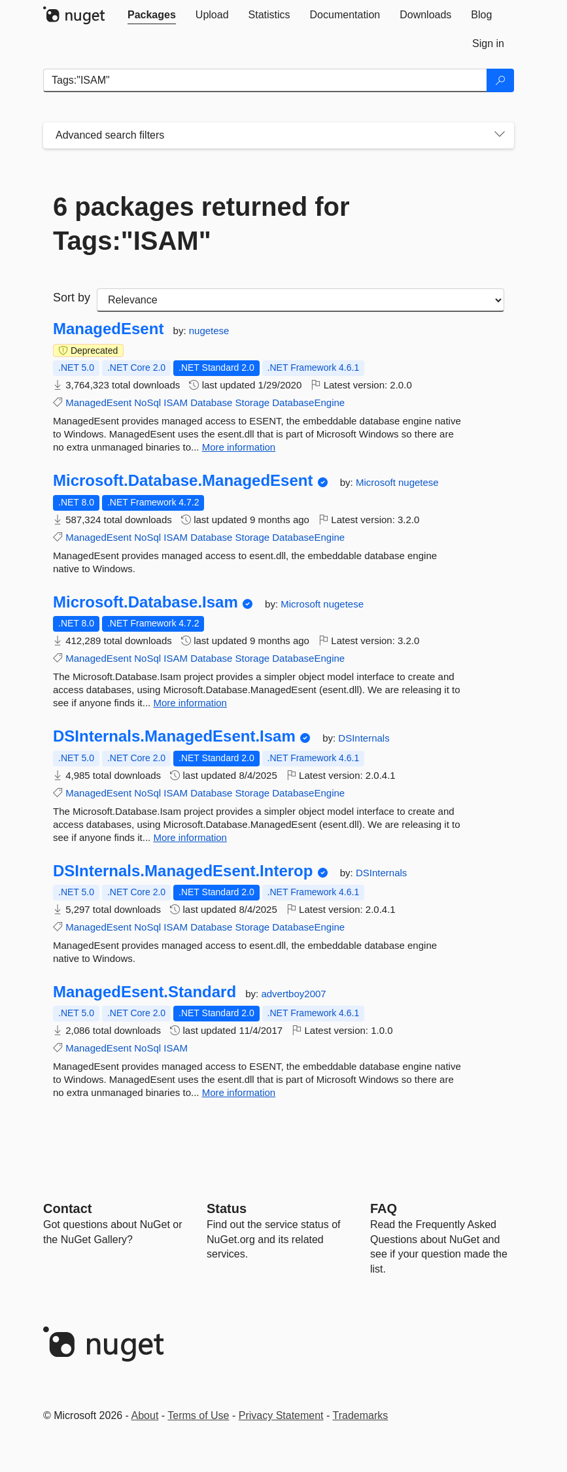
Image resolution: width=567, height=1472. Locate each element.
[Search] (500, 80)
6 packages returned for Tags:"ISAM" (201, 223)
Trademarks (360, 1415)
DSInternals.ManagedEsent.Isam (174, 736)
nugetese (209, 330)
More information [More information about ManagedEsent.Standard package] (239, 1092)
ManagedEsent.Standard (144, 992)
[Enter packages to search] (265, 80)
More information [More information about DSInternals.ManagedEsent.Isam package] (190, 837)
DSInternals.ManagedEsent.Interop (183, 871)
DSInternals (363, 738)
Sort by (71, 297)
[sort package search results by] (300, 300)
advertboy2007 (293, 993)
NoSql (147, 402)
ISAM (175, 402)
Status (227, 1208)
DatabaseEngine (308, 402)
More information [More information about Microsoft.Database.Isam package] (190, 702)
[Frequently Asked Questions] (383, 1208)
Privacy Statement (281, 1415)
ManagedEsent (108, 329)
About (145, 1415)
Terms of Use (198, 1415)
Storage (252, 402)
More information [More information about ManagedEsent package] (239, 447)
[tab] (152, 15)
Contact (67, 1208)
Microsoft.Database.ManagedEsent (183, 480)
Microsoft (377, 482)
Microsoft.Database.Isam (145, 602)
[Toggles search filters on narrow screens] (499, 135)
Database (211, 402)
